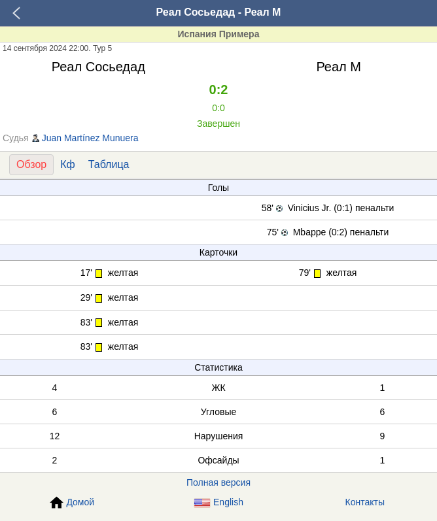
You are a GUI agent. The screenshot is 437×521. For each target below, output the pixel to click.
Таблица (109, 164)
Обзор (31, 164)
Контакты (365, 502)
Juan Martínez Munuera (90, 138)
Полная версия (218, 482)
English (218, 502)
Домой (72, 502)
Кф (67, 164)
